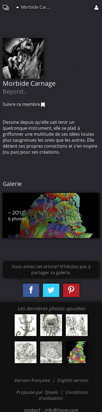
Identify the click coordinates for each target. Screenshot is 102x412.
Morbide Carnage (35, 7)
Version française (32, 380)
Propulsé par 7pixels (37, 392)
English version (72, 380)
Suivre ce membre (24, 104)
